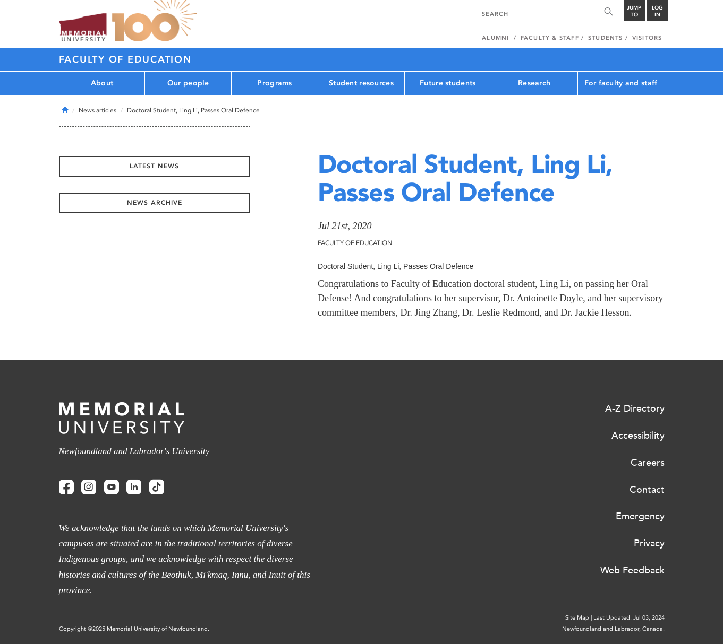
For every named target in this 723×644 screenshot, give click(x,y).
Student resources (361, 83)
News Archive (154, 202)
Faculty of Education (125, 59)
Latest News (154, 166)
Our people (188, 83)
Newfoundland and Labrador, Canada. (613, 628)
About (102, 83)
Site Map (577, 617)
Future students (447, 83)
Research (534, 83)
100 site (154, 21)
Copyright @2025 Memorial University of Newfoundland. (134, 628)
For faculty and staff (621, 83)
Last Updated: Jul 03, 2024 (629, 617)
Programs (274, 83)
